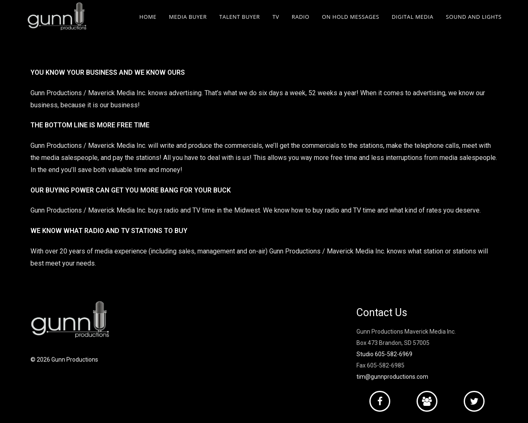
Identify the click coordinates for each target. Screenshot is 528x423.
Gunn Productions (74, 359)
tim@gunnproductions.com (392, 376)
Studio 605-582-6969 (384, 354)
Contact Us (381, 312)
